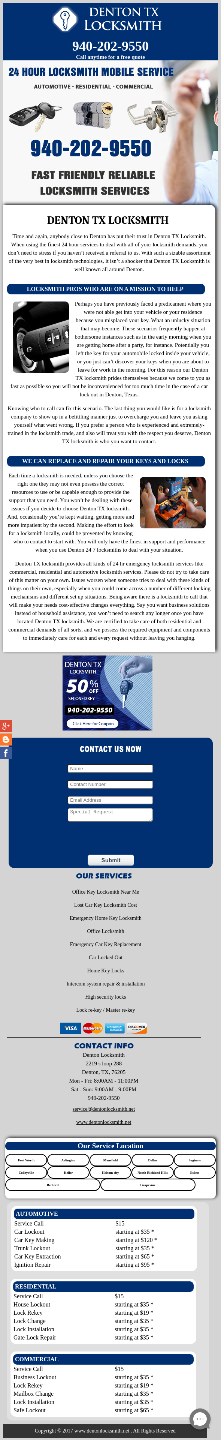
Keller (68, 1175)
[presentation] (55, 841)
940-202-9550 (110, 46)
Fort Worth (26, 1162)
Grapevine (147, 1187)
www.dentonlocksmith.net (103, 1124)
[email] (104, 1111)
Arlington (68, 1162)
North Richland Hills (152, 1175)
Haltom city (110, 1175)
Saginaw (195, 1162)
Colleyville (26, 1175)
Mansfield (110, 1162)
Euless (195, 1175)
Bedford (53, 1187)
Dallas (152, 1162)
